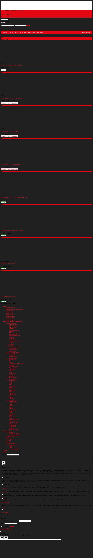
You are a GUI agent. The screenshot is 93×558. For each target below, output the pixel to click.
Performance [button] (5, 493)
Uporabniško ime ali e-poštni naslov (10, 521)
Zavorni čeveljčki (13, 368)
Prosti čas (8, 438)
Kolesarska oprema (11, 323)
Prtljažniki (11, 408)
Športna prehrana (13, 429)
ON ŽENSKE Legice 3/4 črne (8, 263)
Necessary (6, 477)
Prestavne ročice (13, 377)
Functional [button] (4, 488)
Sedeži (10, 387)
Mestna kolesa (10, 314)
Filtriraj (28, 25)
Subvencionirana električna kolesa (14, 309)
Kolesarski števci (13, 401)
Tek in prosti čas (7, 431)
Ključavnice (12, 414)
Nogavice (11, 344)
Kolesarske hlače (13, 334)
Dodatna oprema (10, 400)
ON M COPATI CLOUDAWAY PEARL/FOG (11, 164)
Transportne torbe (13, 422)
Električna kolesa (10, 307)
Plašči (10, 361)
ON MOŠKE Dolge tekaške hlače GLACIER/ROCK (13, 230)
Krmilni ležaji (12, 390)
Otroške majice (13, 349)
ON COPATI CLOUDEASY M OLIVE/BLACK (11, 65)
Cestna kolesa (9, 312)
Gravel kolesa (9, 313)
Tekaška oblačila (10, 436)
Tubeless (11, 365)
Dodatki (11, 342)
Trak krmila (11, 393)
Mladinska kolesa (10, 316)
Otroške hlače (12, 348)
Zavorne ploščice (13, 366)
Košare (10, 415)
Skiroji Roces (9, 439)
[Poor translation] (5, 537)
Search (5, 454)
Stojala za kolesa (13, 410)
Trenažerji (11, 428)
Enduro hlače (12, 354)
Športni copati (9, 432)
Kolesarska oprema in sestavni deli (12, 321)
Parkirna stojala (13, 424)
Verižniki (11, 375)
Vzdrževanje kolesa (14, 419)
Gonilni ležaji (12, 380)
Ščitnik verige (12, 373)
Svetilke (11, 405)
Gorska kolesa (9, 310)
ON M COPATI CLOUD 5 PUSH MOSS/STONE (12, 98)
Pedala (10, 384)
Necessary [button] (4, 476)
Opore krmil (12, 389)
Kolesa (5, 306)
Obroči (10, 396)
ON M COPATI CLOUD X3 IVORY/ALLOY (11, 131)
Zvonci (10, 418)
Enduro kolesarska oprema (13, 352)
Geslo (2, 523)
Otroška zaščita (13, 358)
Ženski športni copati (14, 435)
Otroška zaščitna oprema (15, 347)
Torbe (10, 412)
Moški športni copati (14, 433)
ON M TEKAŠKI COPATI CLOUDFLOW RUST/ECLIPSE (14, 197)
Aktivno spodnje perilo (14, 335)
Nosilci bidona (12, 403)
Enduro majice (12, 355)
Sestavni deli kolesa (11, 359)
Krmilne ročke (12, 394)
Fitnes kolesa (9, 320)
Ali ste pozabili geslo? (6, 529)
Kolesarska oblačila (14, 330)
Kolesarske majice (13, 333)
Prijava (11, 526)
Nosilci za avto (12, 425)
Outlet (5, 452)
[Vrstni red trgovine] (8, 17)
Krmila (10, 391)
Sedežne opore (13, 386)
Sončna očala (12, 327)
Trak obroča (12, 398)
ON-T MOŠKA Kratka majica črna (9, 296)
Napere (11, 397)
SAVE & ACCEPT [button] (6, 512)
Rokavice (11, 331)
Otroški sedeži (12, 417)
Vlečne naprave (13, 421)
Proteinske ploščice (14, 449)
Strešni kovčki (12, 426)
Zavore (11, 370)
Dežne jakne (12, 338)
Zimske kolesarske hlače (15, 341)
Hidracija (11, 447)
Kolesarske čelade (13, 324)
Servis (5, 450)
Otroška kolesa (10, 317)
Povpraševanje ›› (86, 32)
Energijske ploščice (14, 445)
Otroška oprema (10, 345)
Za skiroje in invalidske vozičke (17, 363)
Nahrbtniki (11, 328)
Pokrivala (8, 440)
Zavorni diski (12, 369)
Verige (10, 372)
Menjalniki (11, 376)
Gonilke (11, 382)
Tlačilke (11, 411)
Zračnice (11, 362)
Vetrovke (11, 337)
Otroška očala (12, 351)
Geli (10, 446)
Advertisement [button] (5, 502)
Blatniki (11, 407)
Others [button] (3, 508)
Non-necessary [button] (6, 483)
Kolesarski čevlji (13, 326)
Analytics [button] (4, 497)
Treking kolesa (10, 319)
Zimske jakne (12, 340)
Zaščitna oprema (13, 356)
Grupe (10, 383)
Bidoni (10, 404)
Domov (2, 10)
